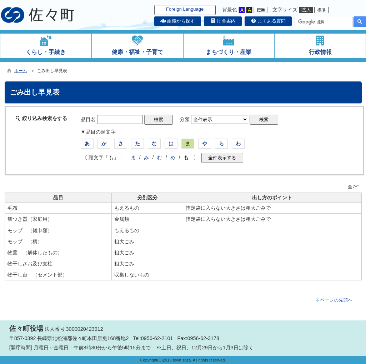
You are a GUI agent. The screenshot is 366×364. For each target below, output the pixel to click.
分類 (185, 119)
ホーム (20, 70)
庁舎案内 (223, 21)
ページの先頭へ (336, 300)
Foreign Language (185, 9)
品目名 (88, 119)
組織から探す (177, 21)
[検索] (323, 22)
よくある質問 (268, 21)
